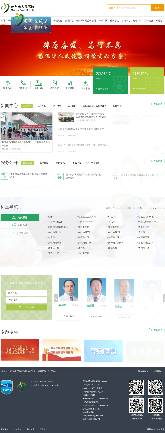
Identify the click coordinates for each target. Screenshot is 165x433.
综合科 (51, 216)
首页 (3, 20)
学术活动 (57, 106)
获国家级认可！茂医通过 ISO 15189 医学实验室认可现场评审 (91, 117)
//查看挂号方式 (139, 89)
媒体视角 (72, 106)
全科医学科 (83, 253)
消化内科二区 (84, 242)
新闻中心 (125, 20)
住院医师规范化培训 (86, 20)
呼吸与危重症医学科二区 (60, 227)
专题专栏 (160, 20)
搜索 (157, 8)
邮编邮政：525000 (46, 371)
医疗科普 (117, 106)
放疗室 (81, 248)
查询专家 (26, 309)
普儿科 (111, 222)
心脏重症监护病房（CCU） (91, 216)
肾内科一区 (143, 248)
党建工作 (137, 20)
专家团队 (103, 20)
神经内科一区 (54, 232)
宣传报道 (44, 163)
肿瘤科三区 (143, 237)
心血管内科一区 (146, 216)
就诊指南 (103, 73)
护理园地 (69, 20)
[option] (82, 50)
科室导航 (114, 20)
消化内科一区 (54, 242)
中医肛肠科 (143, 227)
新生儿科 (112, 248)
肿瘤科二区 (113, 237)
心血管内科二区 (56, 222)
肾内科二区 (53, 253)
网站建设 (151, 429)
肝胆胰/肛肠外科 (69, 318)
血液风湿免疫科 (146, 242)
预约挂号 (140, 73)
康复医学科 (53, 248)
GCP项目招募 (93, 163)
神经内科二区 (84, 232)
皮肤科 (141, 232)
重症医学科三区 (116, 227)
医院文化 (57, 20)
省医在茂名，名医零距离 (95, 106)
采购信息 (148, 20)
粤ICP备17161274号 (45, 385)
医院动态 (27, 106)
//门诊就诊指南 (102, 89)
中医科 (111, 216)
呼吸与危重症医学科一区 (150, 222)
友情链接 (157, 371)
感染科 (51, 237)
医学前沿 (42, 106)
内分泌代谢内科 (116, 242)
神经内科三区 (114, 232)
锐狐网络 (160, 429)
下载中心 (76, 163)
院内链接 (142, 371)
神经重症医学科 (86, 222)
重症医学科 (83, 227)
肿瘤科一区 (83, 237)
